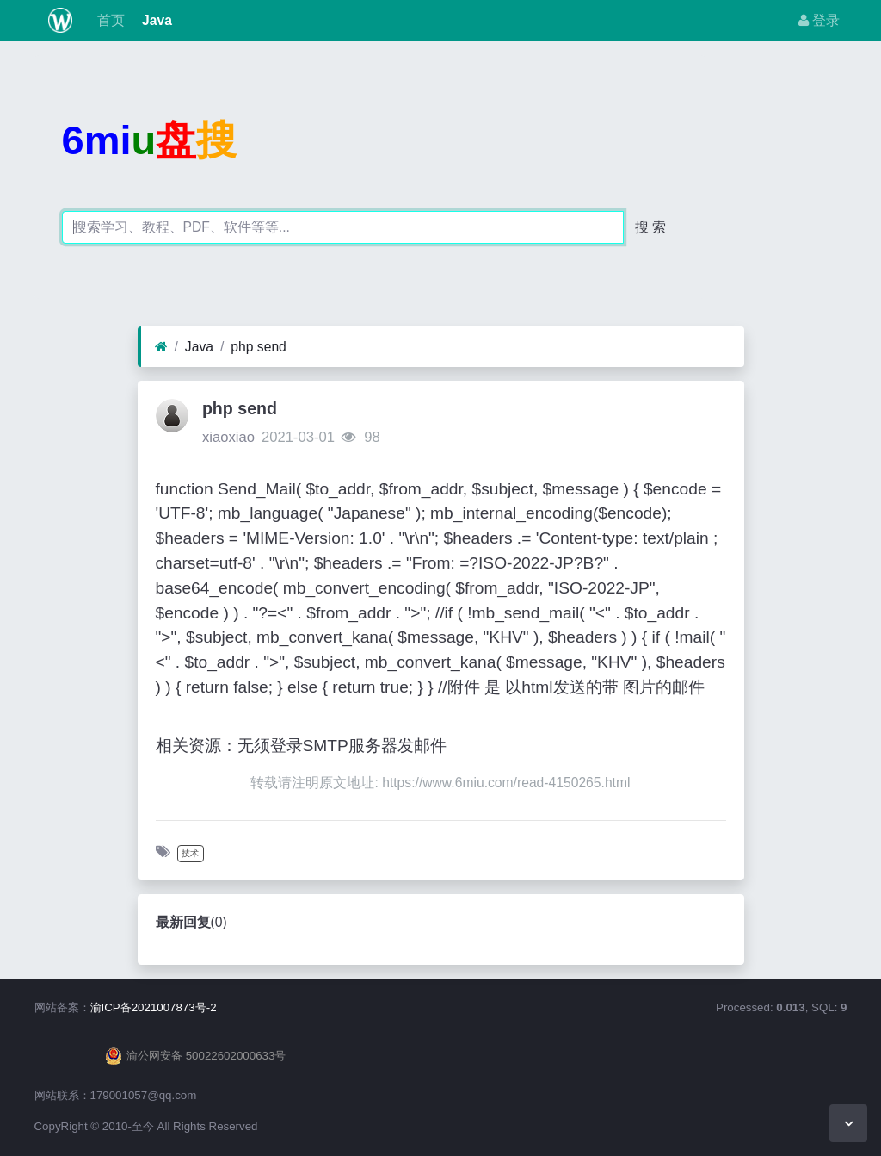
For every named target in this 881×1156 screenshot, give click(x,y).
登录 (819, 20)
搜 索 (650, 227)
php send (258, 346)
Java (155, 20)
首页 (108, 20)
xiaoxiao (228, 437)
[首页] (161, 347)
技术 (190, 853)
